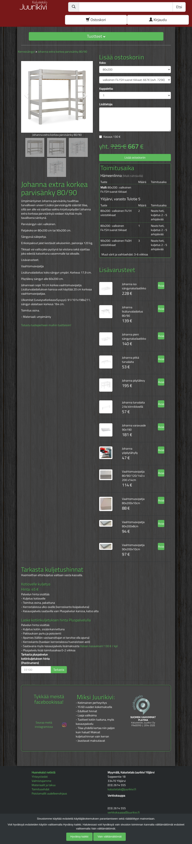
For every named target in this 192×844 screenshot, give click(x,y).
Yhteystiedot (40, 776)
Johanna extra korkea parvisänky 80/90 (62, 51)
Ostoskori (96, 20)
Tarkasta (58, 669)
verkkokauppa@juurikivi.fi (124, 812)
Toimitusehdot (40, 789)
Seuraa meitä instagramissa (51, 724)
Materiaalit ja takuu (43, 785)
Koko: (102, 63)
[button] (26, 95)
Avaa (161, 285)
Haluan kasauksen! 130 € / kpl (99, 646)
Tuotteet (96, 36)
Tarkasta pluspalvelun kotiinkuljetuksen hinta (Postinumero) (35, 658)
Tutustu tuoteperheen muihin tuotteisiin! (46, 325)
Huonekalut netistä (43, 772)
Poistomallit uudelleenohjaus (49, 793)
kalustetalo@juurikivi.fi (122, 789)
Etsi (179, 7)
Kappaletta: (106, 89)
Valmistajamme (41, 781)
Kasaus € (111, 136)
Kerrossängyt (26, 51)
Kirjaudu (158, 20)
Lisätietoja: (106, 104)
